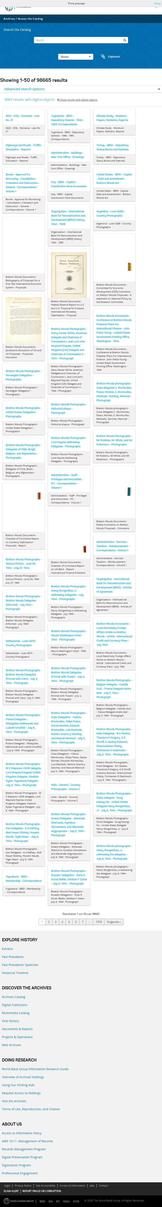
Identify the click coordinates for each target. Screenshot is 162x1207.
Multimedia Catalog (16, 1013)
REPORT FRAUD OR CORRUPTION (41, 1191)
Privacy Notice (23, 1185)
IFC (58, 1201)
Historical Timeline (15, 973)
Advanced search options (24, 89)
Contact (103, 1185)
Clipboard (108, 56)
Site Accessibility (45, 1185)
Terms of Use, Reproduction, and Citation (31, 1109)
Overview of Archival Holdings (23, 1077)
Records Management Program (24, 1149)
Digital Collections (14, 1005)
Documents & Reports (17, 1029)
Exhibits (7, 949)
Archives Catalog (13, 997)
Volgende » (114, 922)
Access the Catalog (30, 18)
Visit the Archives (14, 1101)
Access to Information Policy (21, 1133)
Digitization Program (16, 1165)
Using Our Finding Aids (18, 1085)
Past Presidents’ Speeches (20, 965)
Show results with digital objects (77, 100)
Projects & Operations (17, 1037)
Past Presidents (13, 957)
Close (157, 3)
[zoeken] (125, 40)
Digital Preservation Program (22, 1157)
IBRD (42, 1201)
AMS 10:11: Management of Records (27, 1141)
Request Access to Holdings (21, 1093)
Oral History (10, 1021)
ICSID (76, 1201)
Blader (76, 57)
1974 (99, 922)
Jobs (92, 1185)
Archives (9, 18)
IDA (51, 1201)
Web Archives (11, 1045)
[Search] (81, 40)
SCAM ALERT (11, 1191)
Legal (7, 1185)
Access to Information (72, 1185)
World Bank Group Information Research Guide (35, 1069)
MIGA (66, 1201)
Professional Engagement (20, 1173)
